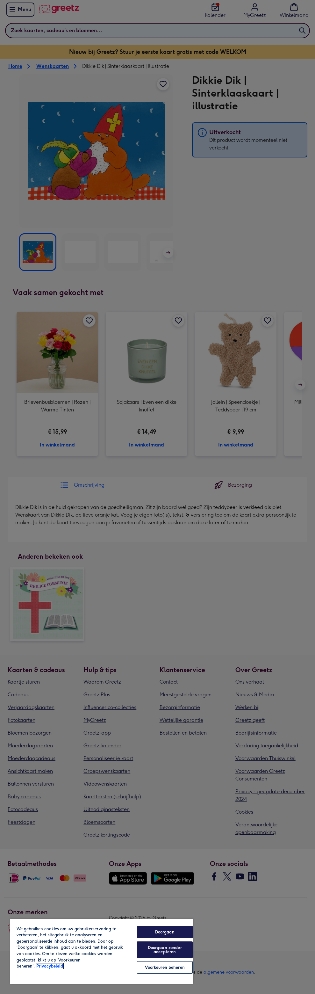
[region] (101, 951)
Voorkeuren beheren (165, 967)
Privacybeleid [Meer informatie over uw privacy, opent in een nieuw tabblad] (49, 966)
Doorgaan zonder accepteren (165, 949)
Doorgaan (165, 932)
